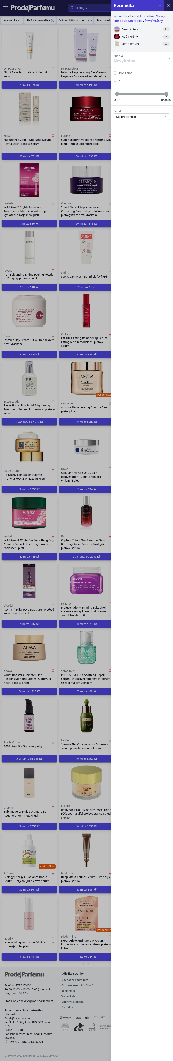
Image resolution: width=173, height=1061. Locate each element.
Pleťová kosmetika (142, 16)
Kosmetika (120, 16)
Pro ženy (125, 73)
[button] (86, 530)
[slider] (117, 94)
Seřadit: (118, 111)
